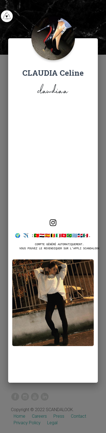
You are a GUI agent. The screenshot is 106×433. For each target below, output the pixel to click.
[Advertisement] (53, 161)
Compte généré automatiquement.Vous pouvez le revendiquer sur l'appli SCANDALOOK (59, 246)
